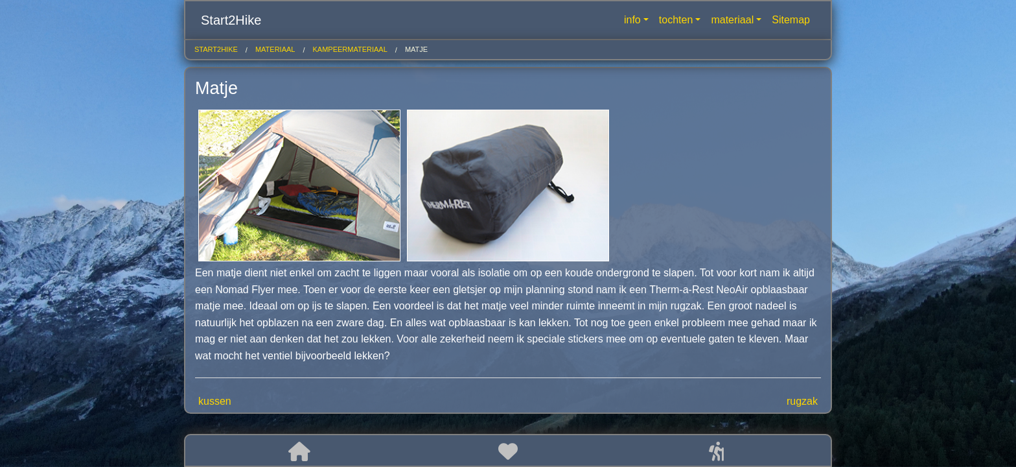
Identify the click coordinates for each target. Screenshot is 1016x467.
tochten (676, 19)
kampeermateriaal (350, 49)
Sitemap (791, 19)
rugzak (802, 401)
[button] (299, 451)
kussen (214, 401)
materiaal (732, 19)
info (632, 19)
